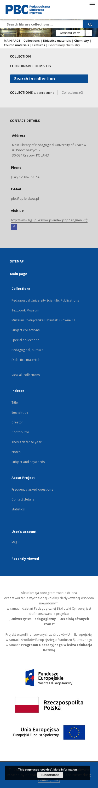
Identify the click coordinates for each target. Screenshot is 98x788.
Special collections (25, 340)
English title (19, 412)
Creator (17, 422)
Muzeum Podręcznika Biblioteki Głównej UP (44, 320)
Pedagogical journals (27, 350)
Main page (18, 274)
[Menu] (92, 4)
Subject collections (25, 330)
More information (65, 769)
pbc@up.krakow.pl (25, 198)
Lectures (39, 45)
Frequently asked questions (32, 489)
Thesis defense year (26, 442)
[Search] (90, 24)
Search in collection (34, 79)
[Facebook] (14, 227)
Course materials (17, 45)
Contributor (20, 432)
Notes (16, 452)
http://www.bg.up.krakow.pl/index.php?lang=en (49, 220)
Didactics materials (57, 40)
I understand (50, 775)
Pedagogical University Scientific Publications (45, 300)
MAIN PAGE (12, 40)
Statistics (18, 509)
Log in (16, 541)
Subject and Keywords (28, 462)
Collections (32, 40)
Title (14, 402)
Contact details (22, 499)
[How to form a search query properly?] (88, 33)
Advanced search (70, 33)
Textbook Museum (25, 310)
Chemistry (82, 40)
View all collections (25, 375)
